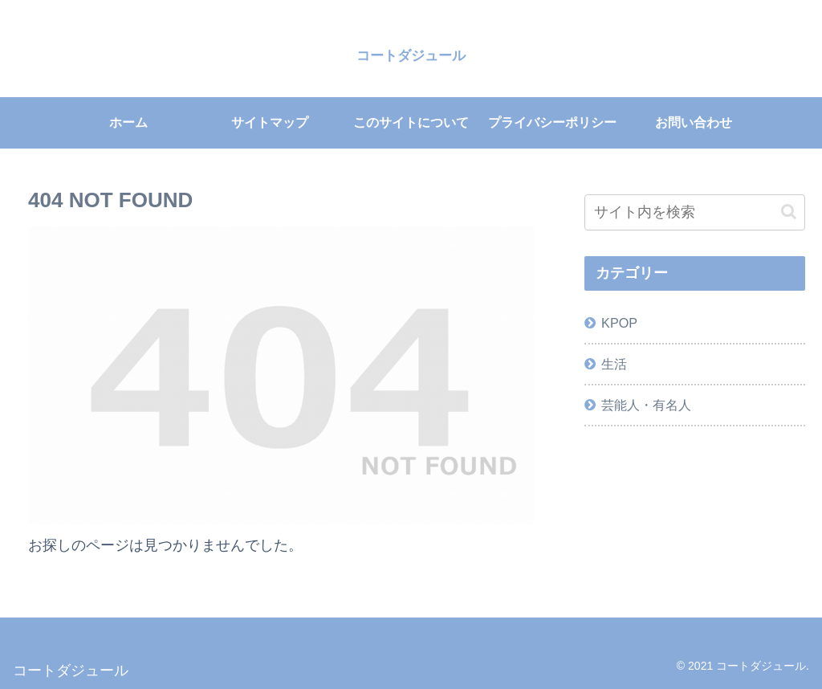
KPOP (619, 323)
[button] (789, 211)
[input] (694, 212)
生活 (614, 364)
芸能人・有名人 (646, 405)
